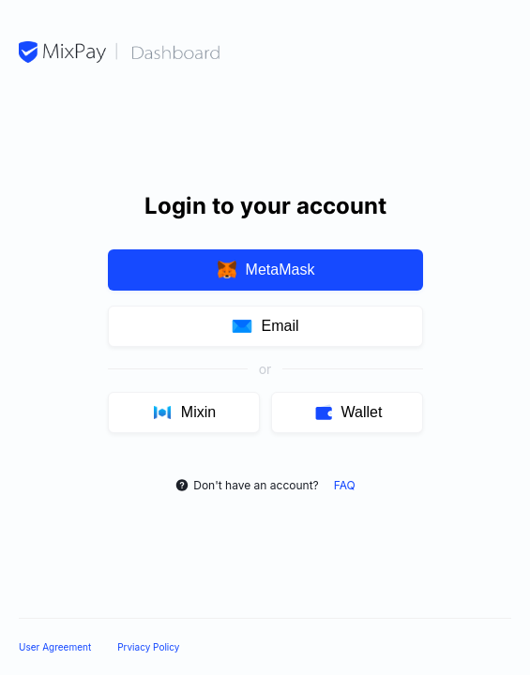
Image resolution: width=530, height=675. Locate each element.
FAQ (345, 485)
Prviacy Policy (148, 646)
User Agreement (55, 646)
